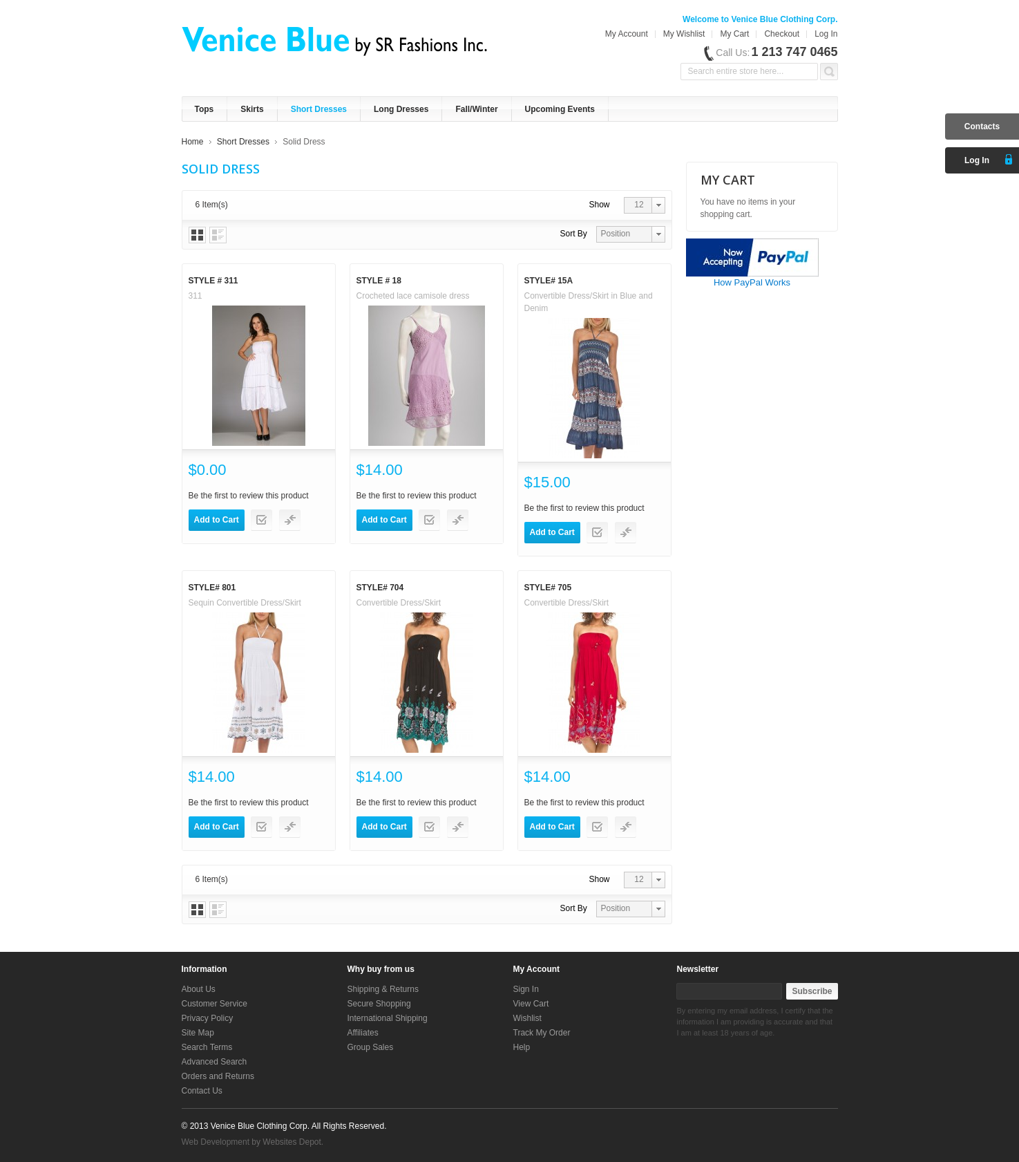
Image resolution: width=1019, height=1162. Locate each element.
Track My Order (542, 1033)
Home (193, 142)
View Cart (531, 1004)
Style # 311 (213, 280)
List (218, 235)
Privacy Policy (208, 1018)
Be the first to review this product (249, 495)
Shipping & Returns (383, 989)
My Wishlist (684, 34)
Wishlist (527, 1018)
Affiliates (363, 1033)
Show (599, 204)
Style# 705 (548, 587)
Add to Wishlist (261, 520)
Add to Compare (290, 520)
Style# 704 (380, 587)
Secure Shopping (379, 1004)
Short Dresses (243, 142)
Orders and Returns (218, 1076)
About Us (199, 989)
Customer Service (214, 1004)
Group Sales (370, 1047)
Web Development (216, 1142)
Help (522, 1047)
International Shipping (387, 1018)
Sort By (573, 233)
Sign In (526, 989)
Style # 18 (378, 280)
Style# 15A (548, 280)
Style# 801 (212, 587)
